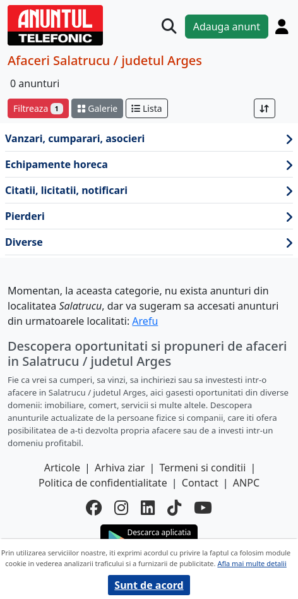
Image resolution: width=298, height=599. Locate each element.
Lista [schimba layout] (146, 108)
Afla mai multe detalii (251, 563)
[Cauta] (169, 27)
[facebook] (94, 507)
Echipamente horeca (149, 164)
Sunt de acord (148, 585)
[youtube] (203, 507)
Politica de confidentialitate (103, 483)
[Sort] (264, 108)
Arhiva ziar (120, 468)
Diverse (149, 242)
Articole (62, 468)
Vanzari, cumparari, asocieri (149, 138)
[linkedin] (148, 507)
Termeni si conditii (203, 468)
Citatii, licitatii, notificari (149, 190)
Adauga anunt (226, 26)
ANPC (246, 483)
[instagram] (121, 507)
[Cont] (281, 26)
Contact (200, 483)
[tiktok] (174, 507)
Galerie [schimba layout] (97, 108)
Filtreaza (38, 108)
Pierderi (149, 216)
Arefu (145, 321)
